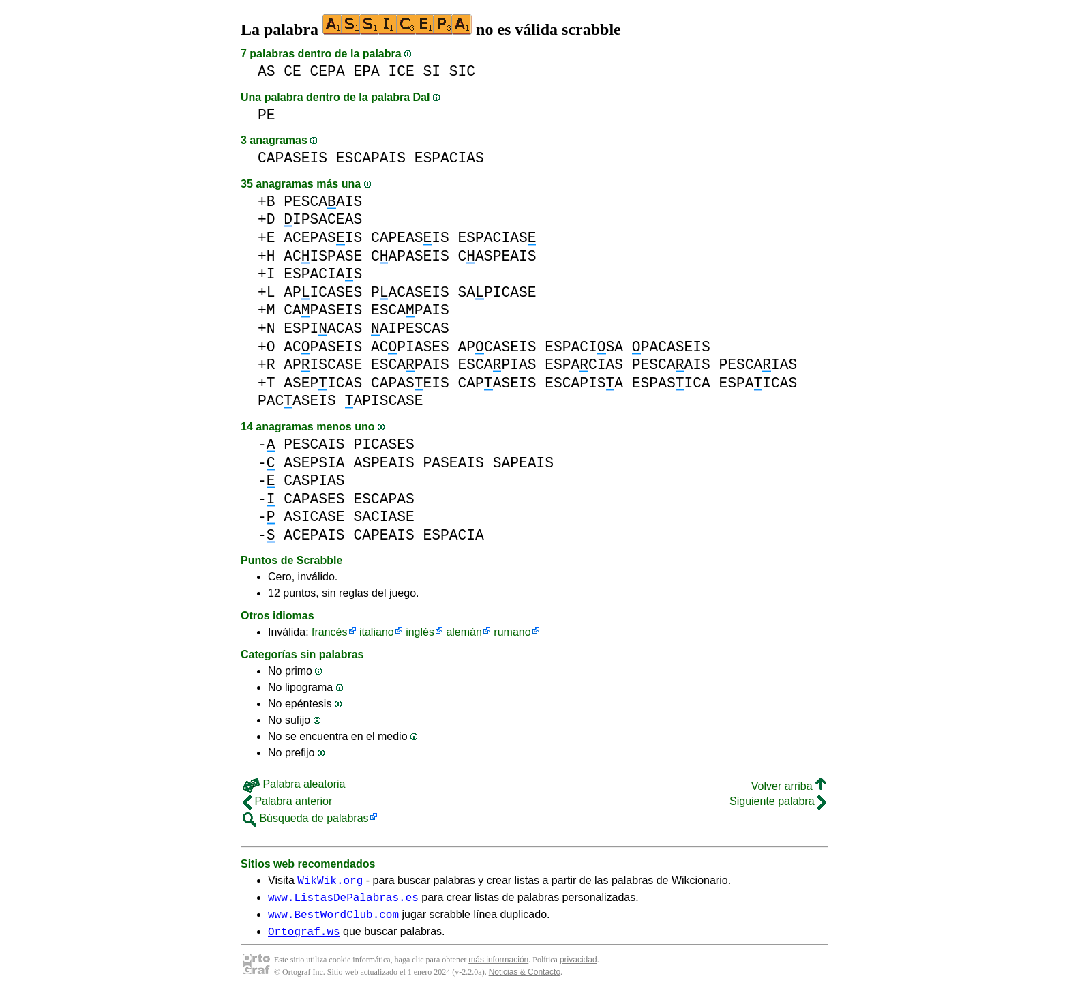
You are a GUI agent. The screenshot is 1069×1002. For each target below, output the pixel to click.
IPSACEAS (323, 219)
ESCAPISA (584, 383)
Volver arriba (788, 786)
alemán (463, 632)
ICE (401, 71)
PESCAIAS (758, 364)
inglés (420, 632)
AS (266, 71)
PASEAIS (453, 463)
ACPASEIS (323, 347)
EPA (366, 71)
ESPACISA (584, 347)
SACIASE (383, 517)
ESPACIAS (449, 158)
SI (432, 71)
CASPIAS (314, 480)
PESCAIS (314, 444)
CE (292, 71)
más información (498, 968)
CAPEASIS (410, 238)
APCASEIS (497, 347)
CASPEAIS (497, 256)
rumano (512, 632)
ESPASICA (671, 383)
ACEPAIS (314, 535)
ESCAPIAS (497, 364)
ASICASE (314, 517)
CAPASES (314, 499)
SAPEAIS (523, 463)
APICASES (323, 292)
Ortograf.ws (304, 939)
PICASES (383, 444)
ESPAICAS (758, 383)
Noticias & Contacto (524, 980)
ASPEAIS (383, 463)
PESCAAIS (323, 201)
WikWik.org (330, 881)
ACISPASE (323, 256)
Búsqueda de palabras (306, 818)
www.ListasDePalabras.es (343, 901)
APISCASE (323, 364)
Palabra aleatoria (294, 784)
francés (329, 632)
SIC (462, 71)
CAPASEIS (292, 158)
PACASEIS (410, 292)
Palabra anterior (287, 801)
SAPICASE (497, 292)
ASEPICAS (323, 383)
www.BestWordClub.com (333, 920)
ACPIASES (410, 347)
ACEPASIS (323, 238)
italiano (376, 632)
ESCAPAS (383, 499)
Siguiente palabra (777, 801)
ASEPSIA (314, 463)
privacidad (578, 968)
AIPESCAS (410, 328)
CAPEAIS (383, 535)
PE (266, 115)
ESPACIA (453, 535)
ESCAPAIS (371, 158)
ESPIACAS (323, 328)
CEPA (327, 71)
